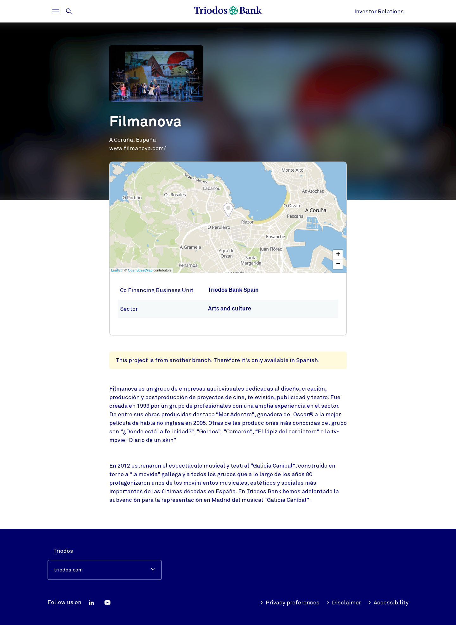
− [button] (338, 264)
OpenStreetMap (140, 270)
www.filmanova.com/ (137, 148)
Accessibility (388, 602)
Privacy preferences (290, 602)
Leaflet (116, 270)
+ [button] (338, 254)
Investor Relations (379, 11)
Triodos (63, 550)
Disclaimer (343, 602)
